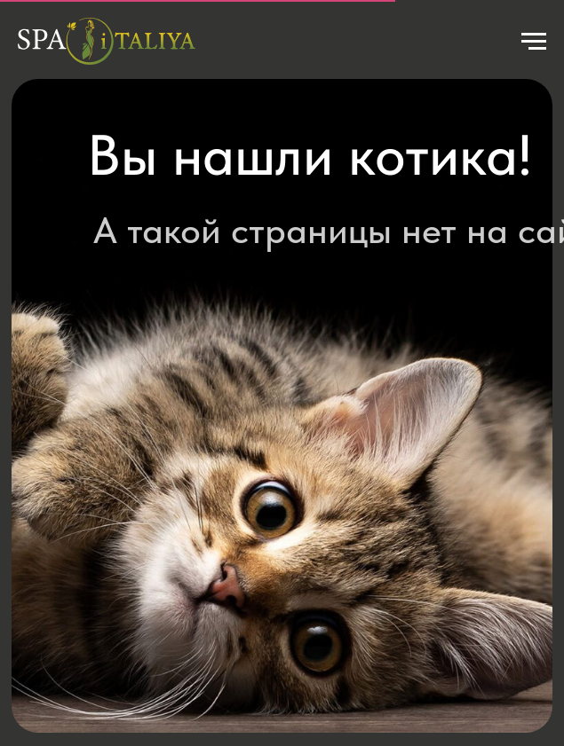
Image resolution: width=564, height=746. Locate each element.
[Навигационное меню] (533, 42)
